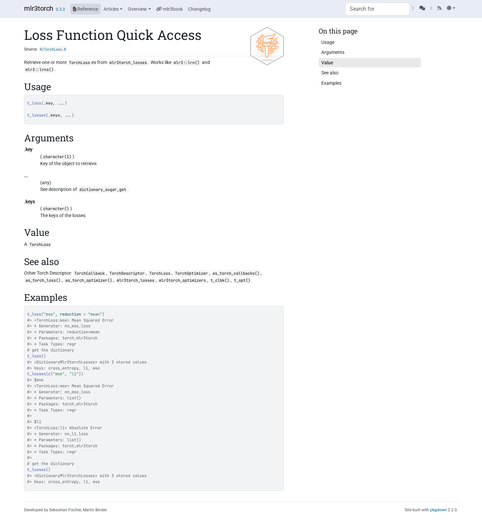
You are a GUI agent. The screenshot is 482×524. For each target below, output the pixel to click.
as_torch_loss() (43, 280)
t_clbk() (220, 280)
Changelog (199, 9)
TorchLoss (79, 62)
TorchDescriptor (127, 273)
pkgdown (438, 510)
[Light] (451, 8)
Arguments (332, 52)
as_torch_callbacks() (236, 273)
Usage (327, 42)
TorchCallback (89, 273)
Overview (137, 9)
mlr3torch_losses (128, 62)
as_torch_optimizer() (88, 280)
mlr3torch (38, 8)
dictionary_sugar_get (102, 189)
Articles (111, 9)
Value (327, 62)
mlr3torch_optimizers (182, 280)
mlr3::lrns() (39, 69)
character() (56, 208)
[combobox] (377, 9)
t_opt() (242, 280)
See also (329, 72)
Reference (85, 9)
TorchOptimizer (191, 273)
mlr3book (169, 9)
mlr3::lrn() (186, 62)
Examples (331, 83)
